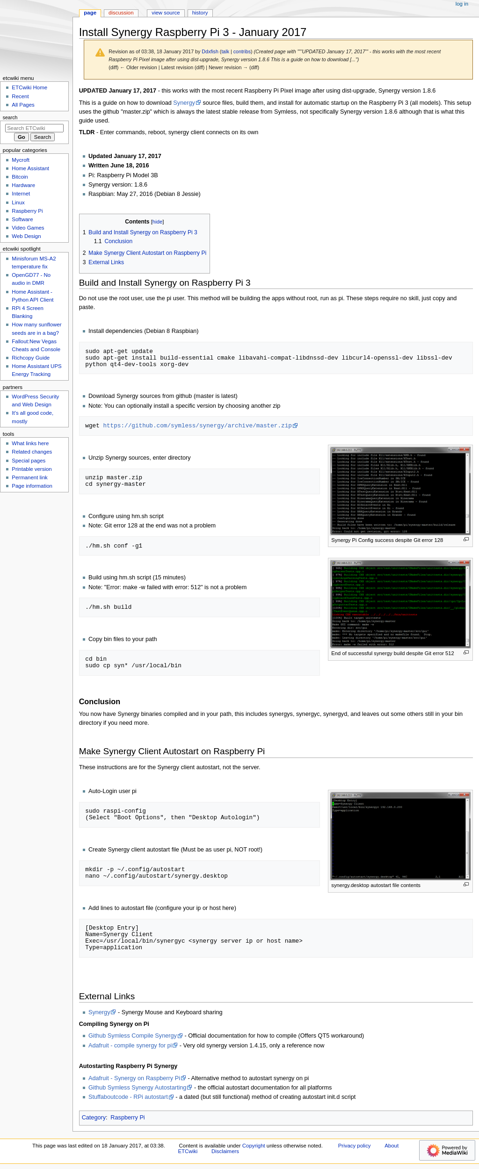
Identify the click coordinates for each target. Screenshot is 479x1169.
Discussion (121, 12)
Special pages (28, 460)
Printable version (31, 469)
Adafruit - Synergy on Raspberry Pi (134, 1078)
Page (90, 12)
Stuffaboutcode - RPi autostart (128, 1097)
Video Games (28, 228)
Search (10, 117)
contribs (242, 51)
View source (166, 12)
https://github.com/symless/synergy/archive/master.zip (197, 425)
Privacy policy (354, 1145)
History (200, 12)
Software (22, 219)
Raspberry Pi (127, 1117)
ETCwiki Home (29, 87)
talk (225, 51)
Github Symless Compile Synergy (132, 1035)
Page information (32, 486)
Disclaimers (225, 1151)
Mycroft (20, 160)
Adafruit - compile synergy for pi (130, 1045)
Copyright (253, 1145)
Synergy (184, 103)
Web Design (26, 236)
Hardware (23, 185)
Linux (18, 202)
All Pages (23, 105)
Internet (21, 193)
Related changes (32, 452)
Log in (462, 4)
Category (94, 1117)
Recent (20, 96)
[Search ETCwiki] (34, 128)
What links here (30, 443)
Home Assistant (30, 168)
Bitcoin (20, 177)
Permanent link (29, 477)
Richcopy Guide (31, 358)
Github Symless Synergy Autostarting (137, 1087)
